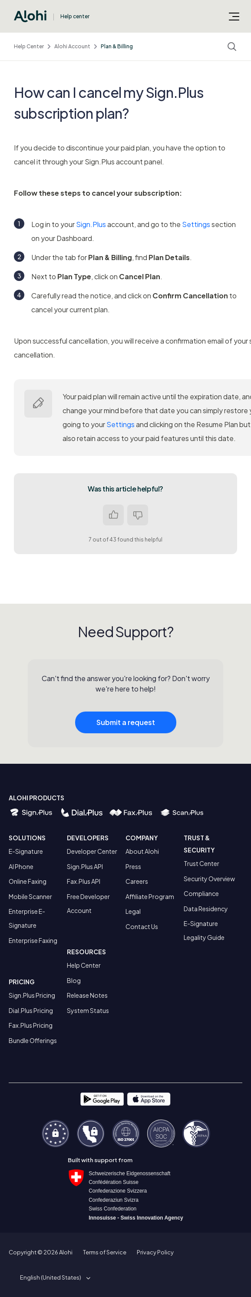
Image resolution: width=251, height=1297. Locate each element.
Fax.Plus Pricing (31, 1025)
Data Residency (206, 909)
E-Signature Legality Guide (204, 930)
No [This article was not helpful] (137, 515)
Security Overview (209, 878)
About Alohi (142, 851)
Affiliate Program (150, 896)
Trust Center (201, 863)
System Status (88, 1010)
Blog (74, 980)
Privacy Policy (155, 1252)
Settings (196, 224)
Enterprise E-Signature (27, 918)
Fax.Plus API (83, 881)
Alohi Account (72, 46)
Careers (137, 881)
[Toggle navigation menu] (234, 16)
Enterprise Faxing (33, 940)
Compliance (201, 893)
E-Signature (26, 851)
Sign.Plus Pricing (32, 995)
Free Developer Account (88, 903)
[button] (54, 1277)
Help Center (29, 46)
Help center (74, 16)
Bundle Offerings (33, 1040)
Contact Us (142, 926)
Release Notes (87, 995)
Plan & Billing (117, 46)
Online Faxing (27, 881)
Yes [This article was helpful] (113, 515)
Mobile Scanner (30, 896)
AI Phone (21, 866)
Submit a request (125, 727)
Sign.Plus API (85, 866)
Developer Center (92, 851)
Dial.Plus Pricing (31, 1010)
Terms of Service (104, 1252)
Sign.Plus (91, 224)
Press (133, 866)
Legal (133, 911)
